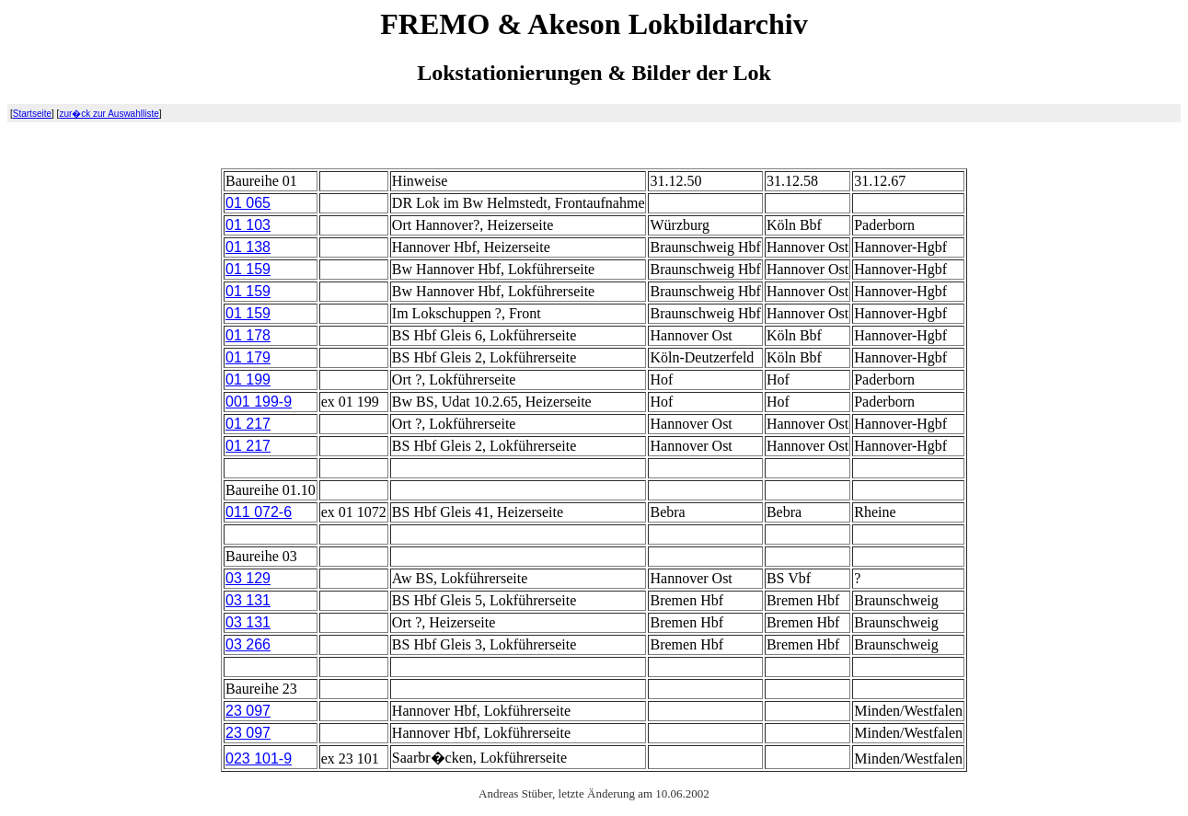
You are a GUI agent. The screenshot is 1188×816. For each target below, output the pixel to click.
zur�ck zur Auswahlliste (108, 114)
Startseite (32, 114)
